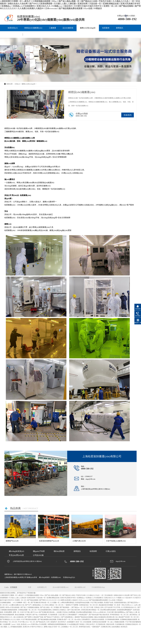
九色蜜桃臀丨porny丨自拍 (11, 624)
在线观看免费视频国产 (125, 610)
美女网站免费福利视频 (84, 612)
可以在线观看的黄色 (45, 610)
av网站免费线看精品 (68, 602)
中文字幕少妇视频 (96, 602)
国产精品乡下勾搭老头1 (52, 617)
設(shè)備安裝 (68, 28)
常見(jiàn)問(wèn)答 (16, 555)
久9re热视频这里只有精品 (76, 624)
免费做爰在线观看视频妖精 (57, 624)
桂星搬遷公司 (42, 587)
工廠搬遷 (52, 28)
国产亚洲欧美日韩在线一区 (40, 602)
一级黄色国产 (96, 627)
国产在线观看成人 (67, 617)
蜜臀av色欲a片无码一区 (52, 627)
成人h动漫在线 (18, 617)
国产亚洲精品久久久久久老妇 (10, 619)
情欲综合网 (110, 624)
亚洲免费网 (8, 612)
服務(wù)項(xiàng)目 (87, 28)
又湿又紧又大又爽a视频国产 (68, 614)
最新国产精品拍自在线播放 (84, 617)
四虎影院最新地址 (120, 602)
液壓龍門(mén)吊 (12, 541)
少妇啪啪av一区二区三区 (69, 627)
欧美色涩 (124, 627)
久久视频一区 (55, 602)
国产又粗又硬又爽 (73, 610)
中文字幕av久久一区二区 (26, 622)
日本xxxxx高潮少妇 (99, 612)
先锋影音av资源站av (60, 610)
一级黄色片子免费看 (71, 605)
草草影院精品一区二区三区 (119, 614)
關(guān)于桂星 (13, 34)
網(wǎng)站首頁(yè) (16, 551)
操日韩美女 (134, 614)
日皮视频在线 (120, 624)
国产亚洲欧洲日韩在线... (47, 612)
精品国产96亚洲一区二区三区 (129, 617)
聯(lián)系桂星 (31, 34)
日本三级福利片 (52, 622)
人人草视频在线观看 (15, 627)
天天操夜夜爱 (53, 614)
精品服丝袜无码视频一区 (107, 605)
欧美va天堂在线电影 (13, 607)
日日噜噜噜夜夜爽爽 (112, 619)
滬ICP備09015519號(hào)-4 (23, 574)
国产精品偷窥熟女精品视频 (47, 619)
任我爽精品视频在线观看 (128, 619)
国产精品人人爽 (132, 612)
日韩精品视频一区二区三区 (27, 610)
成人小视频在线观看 (117, 622)
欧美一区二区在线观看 (84, 622)
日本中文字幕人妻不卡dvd (29, 612)
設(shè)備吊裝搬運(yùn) (60, 587)
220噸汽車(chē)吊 (79, 541)
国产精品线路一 (65, 607)
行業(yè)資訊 (111, 551)
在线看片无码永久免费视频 (66, 612)
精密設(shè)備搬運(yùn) (33, 28)
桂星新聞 (93, 551)
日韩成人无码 (99, 607)
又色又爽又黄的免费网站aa (116, 612)
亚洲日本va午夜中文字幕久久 (33, 627)
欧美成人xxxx (25, 624)
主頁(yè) (17, 84)
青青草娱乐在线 (84, 627)
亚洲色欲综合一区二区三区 (88, 605)
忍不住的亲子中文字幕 (112, 607)
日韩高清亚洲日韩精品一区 (90, 610)
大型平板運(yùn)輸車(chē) (116, 541)
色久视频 (4, 627)
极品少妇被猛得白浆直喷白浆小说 (106, 617)
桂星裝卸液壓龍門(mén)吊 (49, 541)
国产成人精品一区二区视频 (49, 607)
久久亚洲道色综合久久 (129, 607)
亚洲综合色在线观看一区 (101, 622)
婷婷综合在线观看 (98, 619)
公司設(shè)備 (38, 555)
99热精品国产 (83, 614)
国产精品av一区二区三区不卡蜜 (83, 607)
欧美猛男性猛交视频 (82, 602)
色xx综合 (77, 619)
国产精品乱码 (41, 622)
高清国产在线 (109, 602)
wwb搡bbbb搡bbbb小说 (17, 605)
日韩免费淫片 (86, 619)
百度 (29, 587)
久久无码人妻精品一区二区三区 (53, 605)
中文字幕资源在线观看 (29, 619)
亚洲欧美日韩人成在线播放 (110, 627)
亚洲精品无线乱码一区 (133, 624)
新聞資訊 (119, 28)
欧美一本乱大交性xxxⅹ (125, 605)
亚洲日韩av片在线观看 (39, 624)
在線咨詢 (128, 115)
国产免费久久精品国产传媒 (34, 617)
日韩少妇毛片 (90, 624)
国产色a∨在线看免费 (39, 614)
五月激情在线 (101, 624)
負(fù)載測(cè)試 (80, 587)
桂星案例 (105, 28)
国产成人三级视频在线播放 (30, 607)
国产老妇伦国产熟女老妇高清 (99, 614)
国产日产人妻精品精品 (33, 605)
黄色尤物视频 (20, 614)
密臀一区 (16, 612)
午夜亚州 (28, 614)
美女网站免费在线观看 (108, 610)
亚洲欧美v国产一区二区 (65, 619)
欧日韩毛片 (62, 622)
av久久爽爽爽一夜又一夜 (21, 602)
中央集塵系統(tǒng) (98, 587)
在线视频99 (71, 622)
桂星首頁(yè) (13, 28)
